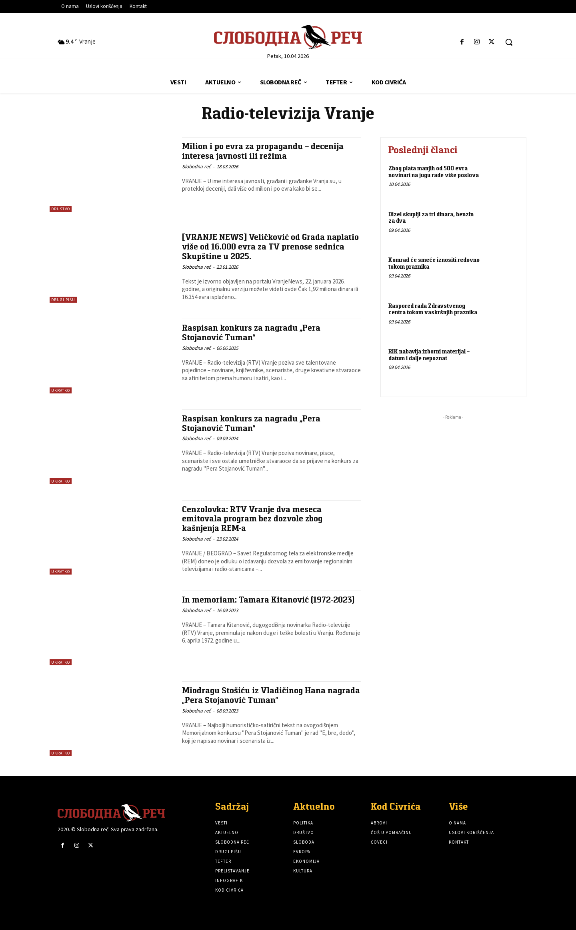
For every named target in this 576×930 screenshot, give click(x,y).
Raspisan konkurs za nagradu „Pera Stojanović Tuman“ (251, 332)
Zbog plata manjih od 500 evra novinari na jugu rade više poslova (433, 171)
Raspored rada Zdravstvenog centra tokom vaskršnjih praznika (432, 309)
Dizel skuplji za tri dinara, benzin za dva (431, 217)
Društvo (60, 209)
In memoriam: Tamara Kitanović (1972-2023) (268, 599)
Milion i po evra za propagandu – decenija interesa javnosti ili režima (263, 151)
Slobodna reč (196, 165)
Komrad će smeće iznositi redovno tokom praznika (434, 263)
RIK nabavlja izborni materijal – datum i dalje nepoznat (429, 354)
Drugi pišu (63, 299)
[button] (508, 42)
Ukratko (60, 390)
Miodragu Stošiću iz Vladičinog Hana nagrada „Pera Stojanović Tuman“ (271, 695)
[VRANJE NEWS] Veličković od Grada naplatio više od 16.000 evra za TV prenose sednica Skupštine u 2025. (271, 246)
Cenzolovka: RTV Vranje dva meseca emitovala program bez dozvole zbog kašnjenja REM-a (252, 518)
